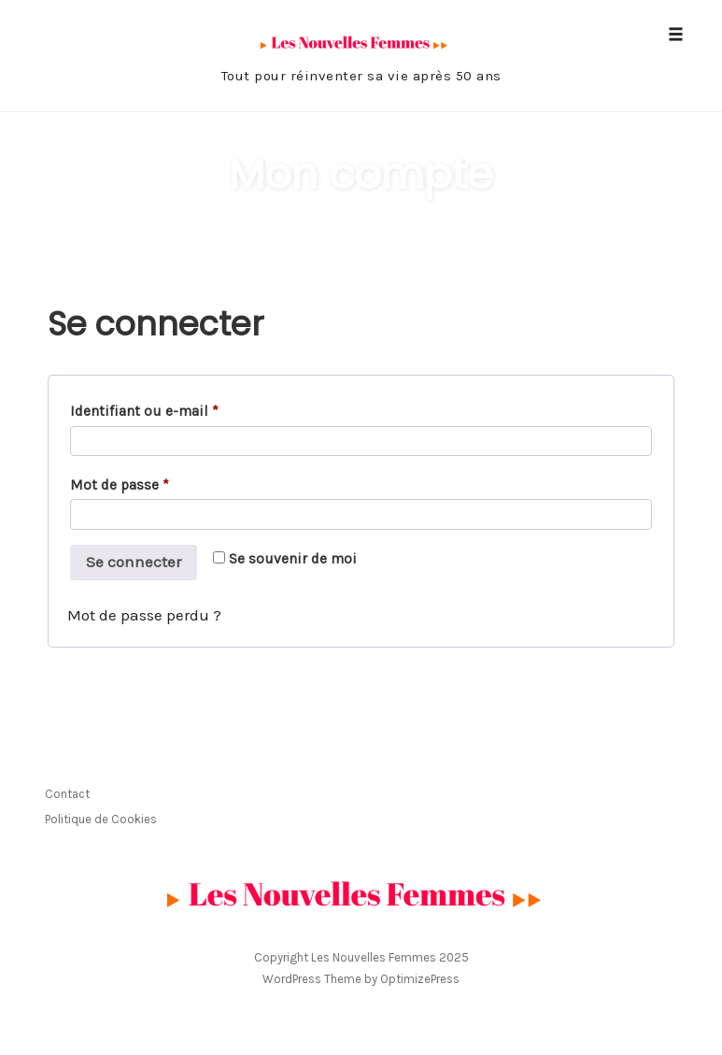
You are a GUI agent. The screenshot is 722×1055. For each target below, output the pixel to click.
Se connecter (133, 561)
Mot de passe (123, 485)
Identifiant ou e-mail (148, 411)
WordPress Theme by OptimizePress (361, 979)
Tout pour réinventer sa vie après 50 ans (361, 75)
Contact (67, 794)
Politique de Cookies (101, 819)
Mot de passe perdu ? (144, 615)
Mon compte (361, 174)
